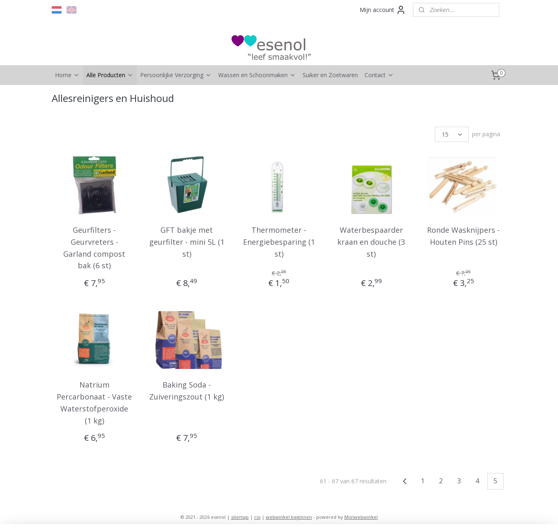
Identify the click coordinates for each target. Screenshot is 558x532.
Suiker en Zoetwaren (330, 75)
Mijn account (383, 10)
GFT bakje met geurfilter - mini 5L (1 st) (186, 242)
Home (67, 75)
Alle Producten (110, 75)
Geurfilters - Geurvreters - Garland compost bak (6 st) (95, 247)
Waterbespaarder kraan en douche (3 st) (371, 242)
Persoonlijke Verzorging (176, 75)
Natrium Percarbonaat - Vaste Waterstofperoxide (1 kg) (94, 402)
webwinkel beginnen (289, 517)
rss (257, 517)
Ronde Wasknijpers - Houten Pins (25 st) (463, 236)
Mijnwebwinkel (361, 517)
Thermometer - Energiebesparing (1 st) (279, 242)
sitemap (240, 517)
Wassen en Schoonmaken (257, 75)
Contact (379, 75)
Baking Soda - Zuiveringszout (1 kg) (186, 391)
